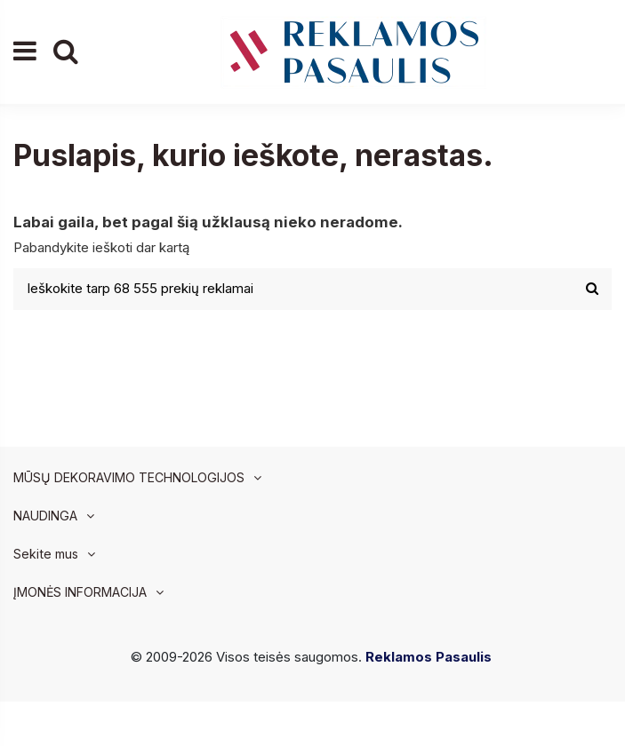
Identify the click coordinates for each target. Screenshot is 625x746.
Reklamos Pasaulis (428, 656)
